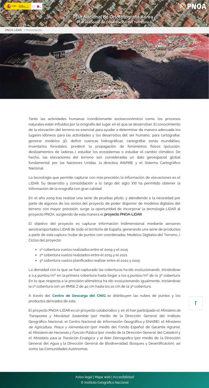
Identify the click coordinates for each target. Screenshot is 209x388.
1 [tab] (41, 95)
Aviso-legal (83, 377)
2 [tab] (62, 95)
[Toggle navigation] (8, 19)
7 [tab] (166, 95)
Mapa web (102, 377)
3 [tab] (83, 95)
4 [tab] (103, 95)
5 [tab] (124, 95)
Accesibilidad (123, 377)
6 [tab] (145, 95)
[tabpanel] (104, 66)
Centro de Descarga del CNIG (79, 296)
